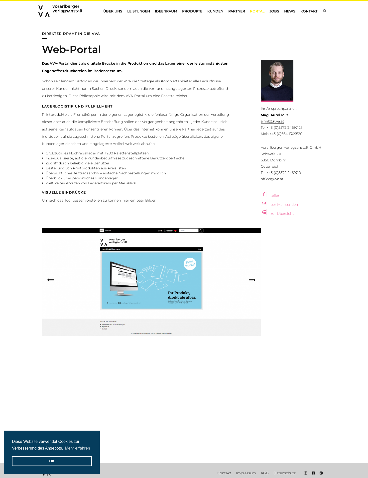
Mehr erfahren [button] (77, 448)
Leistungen (138, 11)
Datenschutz (284, 473)
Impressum (246, 473)
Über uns (112, 11)
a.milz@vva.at (272, 180)
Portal (257, 11)
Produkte (192, 11)
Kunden (215, 11)
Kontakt (308, 11)
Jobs (274, 11)
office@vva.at (272, 238)
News (289, 11)
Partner (236, 11)
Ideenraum (166, 11)
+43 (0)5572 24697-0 (283, 231)
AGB (265, 473)
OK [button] (52, 461)
